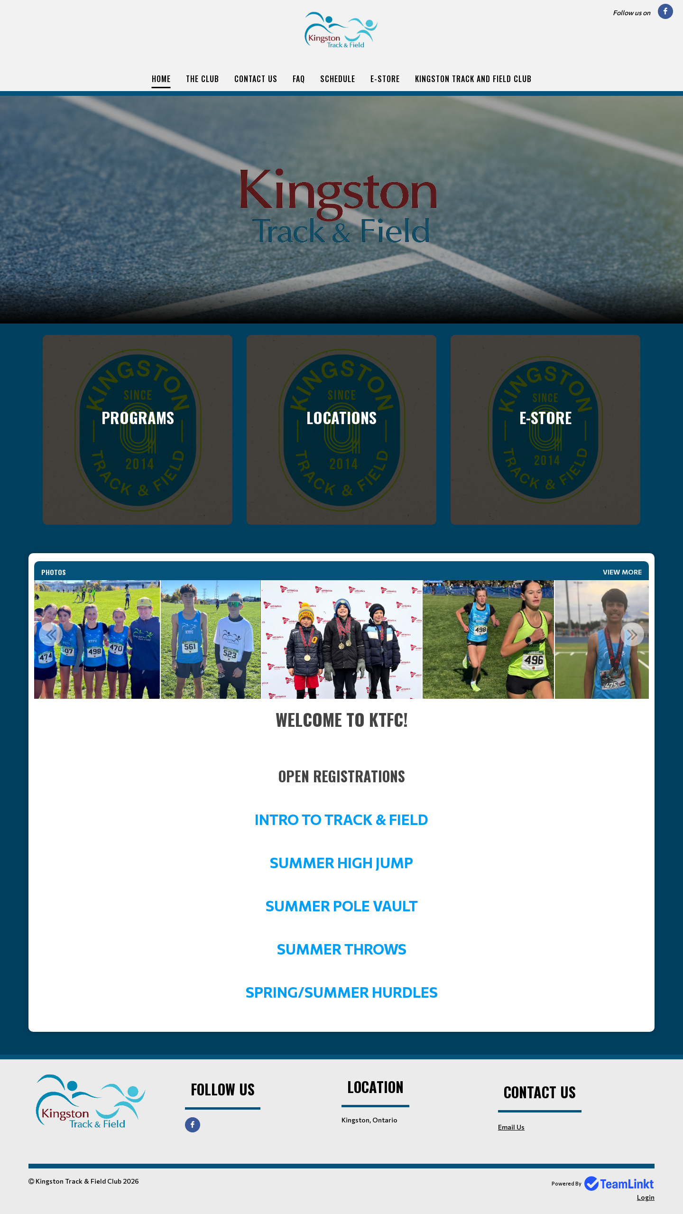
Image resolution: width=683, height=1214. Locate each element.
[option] (211, 639)
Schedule (337, 78)
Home (161, 78)
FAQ (299, 78)
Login (646, 1197)
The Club (202, 78)
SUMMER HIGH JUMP (341, 862)
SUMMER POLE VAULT (342, 905)
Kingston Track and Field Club (473, 78)
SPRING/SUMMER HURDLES (342, 992)
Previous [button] (51, 634)
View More (622, 572)
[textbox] (341, 854)
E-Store (385, 78)
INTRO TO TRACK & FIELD (341, 819)
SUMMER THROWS (341, 948)
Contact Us (255, 78)
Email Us (511, 1127)
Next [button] (632, 634)
